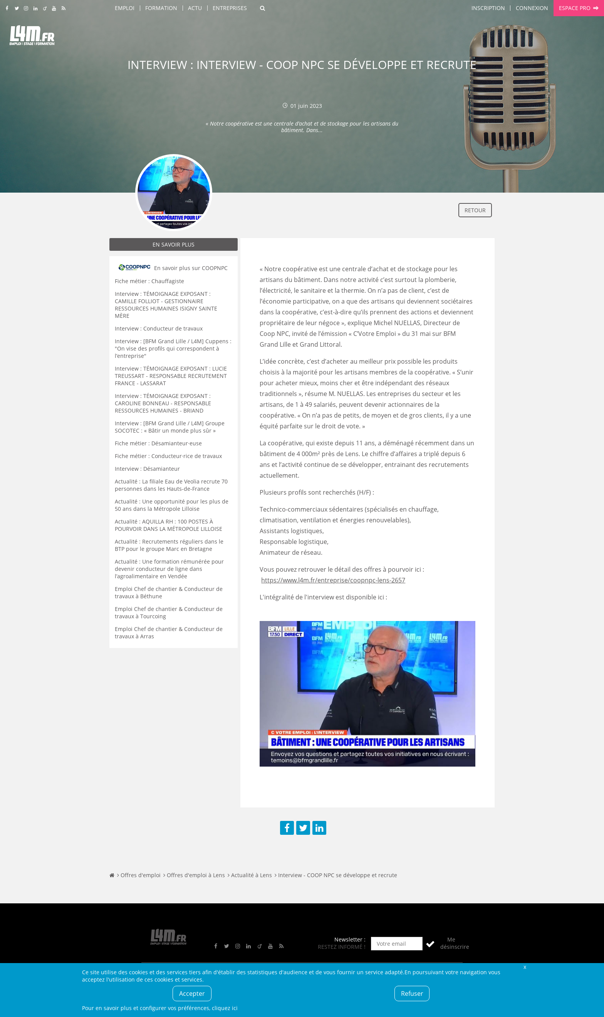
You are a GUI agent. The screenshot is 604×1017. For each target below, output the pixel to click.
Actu (195, 8)
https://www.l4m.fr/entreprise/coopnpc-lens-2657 (333, 580)
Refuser (412, 993)
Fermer (524, 966)
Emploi (124, 8)
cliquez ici (225, 1008)
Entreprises (230, 8)
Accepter (192, 993)
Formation (161, 8)
